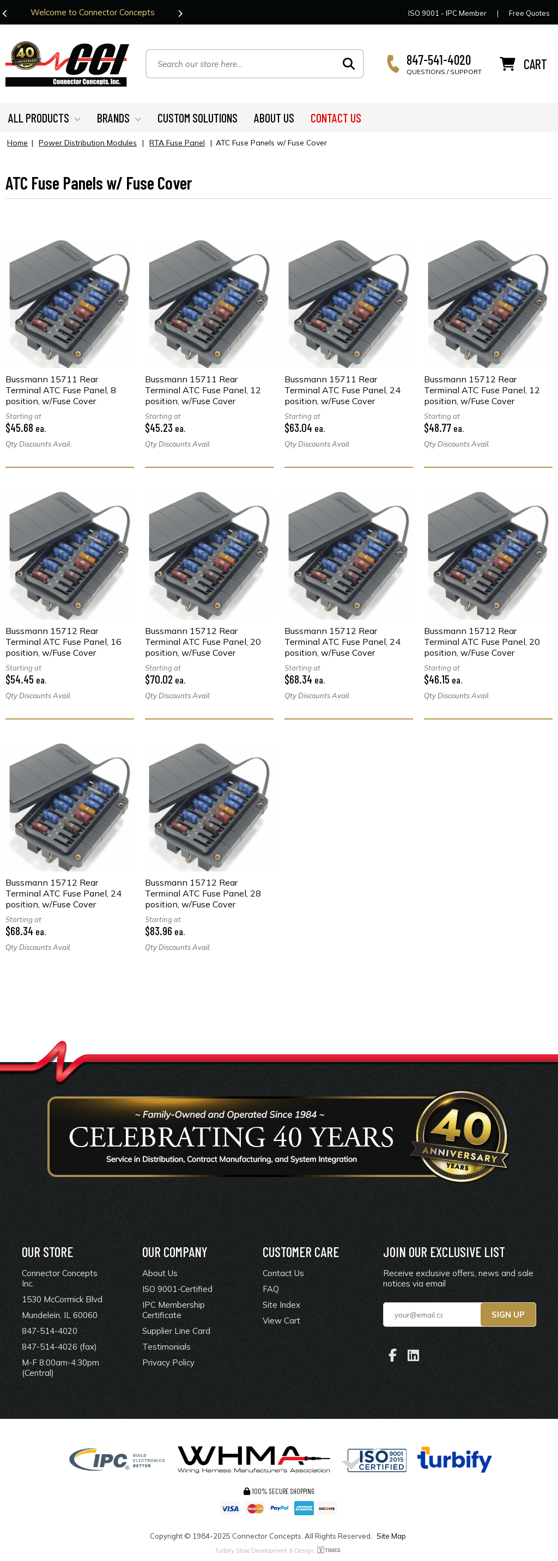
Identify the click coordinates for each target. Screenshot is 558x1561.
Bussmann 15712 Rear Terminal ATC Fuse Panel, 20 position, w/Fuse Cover (203, 641)
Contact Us (283, 1273)
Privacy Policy (168, 1362)
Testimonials (166, 1347)
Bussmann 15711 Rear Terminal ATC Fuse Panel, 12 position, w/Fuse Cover (203, 390)
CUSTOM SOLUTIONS (197, 118)
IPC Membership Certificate (173, 1310)
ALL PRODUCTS (44, 118)
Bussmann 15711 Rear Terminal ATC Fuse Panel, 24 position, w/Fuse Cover (342, 390)
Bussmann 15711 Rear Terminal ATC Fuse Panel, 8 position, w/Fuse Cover (60, 390)
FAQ (271, 1289)
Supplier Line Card (176, 1331)
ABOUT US (274, 118)
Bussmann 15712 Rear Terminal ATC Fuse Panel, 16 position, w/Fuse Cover (63, 641)
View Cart (281, 1320)
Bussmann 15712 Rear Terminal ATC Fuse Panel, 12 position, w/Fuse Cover (482, 390)
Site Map (391, 1536)
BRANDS (119, 118)
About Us (160, 1273)
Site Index (281, 1305)
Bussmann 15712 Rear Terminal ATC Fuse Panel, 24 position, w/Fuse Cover (342, 641)
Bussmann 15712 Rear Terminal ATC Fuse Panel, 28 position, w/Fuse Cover (203, 893)
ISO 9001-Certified (177, 1289)
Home (17, 143)
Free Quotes (529, 13)
